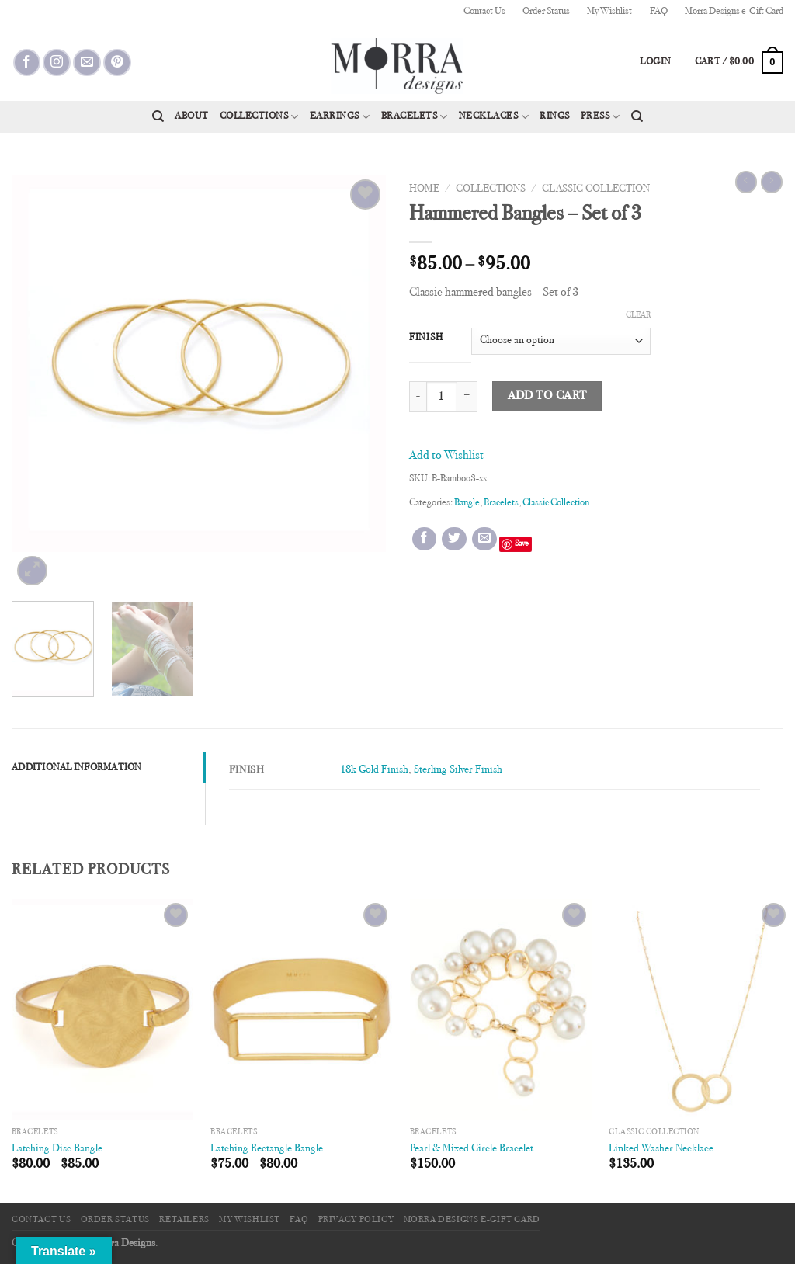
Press (600, 116)
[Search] (158, 116)
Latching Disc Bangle (57, 1149)
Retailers (184, 1219)
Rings (555, 116)
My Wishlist (609, 11)
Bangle (467, 503)
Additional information (77, 768)
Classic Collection (596, 189)
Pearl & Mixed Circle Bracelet (471, 1149)
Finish (426, 337)
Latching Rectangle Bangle (266, 1149)
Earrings (340, 116)
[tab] (108, 767)
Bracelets (414, 116)
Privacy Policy (356, 1219)
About (192, 116)
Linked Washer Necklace (661, 1149)
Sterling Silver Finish (458, 770)
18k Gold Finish (374, 770)
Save (522, 544)
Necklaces (494, 116)
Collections (259, 116)
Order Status (546, 11)
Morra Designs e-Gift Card (734, 11)
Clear (638, 315)
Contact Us (484, 11)
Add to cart (547, 396)
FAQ (659, 11)
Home (424, 189)
